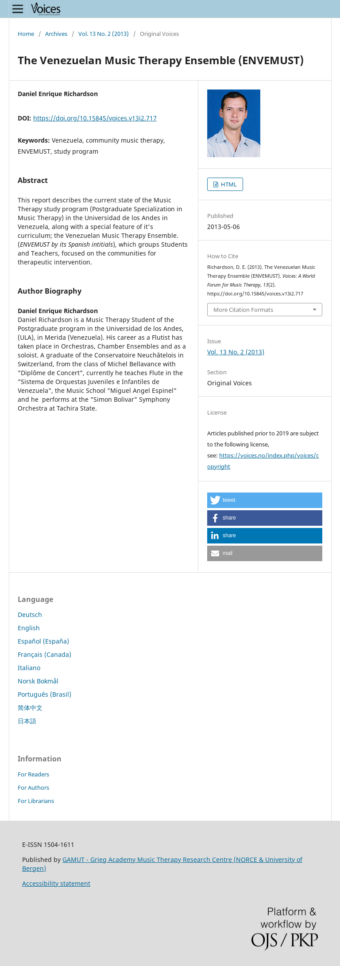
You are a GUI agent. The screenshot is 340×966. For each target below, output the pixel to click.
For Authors (33, 787)
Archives (56, 34)
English (29, 628)
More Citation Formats (243, 310)
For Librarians (36, 801)
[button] (264, 500)
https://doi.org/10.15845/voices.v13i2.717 (95, 118)
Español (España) (43, 641)
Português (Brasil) (44, 694)
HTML (228, 184)
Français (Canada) (44, 654)
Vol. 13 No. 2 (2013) (103, 34)
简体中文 (30, 707)
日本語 (27, 721)
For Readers (33, 774)
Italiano (29, 667)
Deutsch (30, 614)
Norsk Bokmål (38, 681)
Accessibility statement (56, 883)
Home (26, 34)
